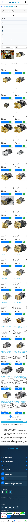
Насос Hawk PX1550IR (18, 302)
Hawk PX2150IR (3, 206)
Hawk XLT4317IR (17, 230)
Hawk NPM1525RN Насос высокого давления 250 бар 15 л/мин (20, 377)
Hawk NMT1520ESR (17, 158)
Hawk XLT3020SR (4, 158)
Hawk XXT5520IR (17, 278)
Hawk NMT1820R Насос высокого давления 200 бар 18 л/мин (7, 86)
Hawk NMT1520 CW (4, 110)
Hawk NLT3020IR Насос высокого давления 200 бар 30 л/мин (20, 352)
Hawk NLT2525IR (4, 302)
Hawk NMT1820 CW (4, 134)
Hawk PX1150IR (17, 182)
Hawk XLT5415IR (17, 254)
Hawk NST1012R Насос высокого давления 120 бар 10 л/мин (20, 327)
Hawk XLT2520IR (17, 206)
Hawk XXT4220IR (4, 278)
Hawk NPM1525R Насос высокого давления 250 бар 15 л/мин (20, 86)
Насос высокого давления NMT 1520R (7, 61)
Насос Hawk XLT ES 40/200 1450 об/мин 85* (6, 377)
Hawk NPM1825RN (4, 182)
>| (17, 416)
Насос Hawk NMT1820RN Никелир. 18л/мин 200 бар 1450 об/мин (20, 402)
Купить (4, 73)
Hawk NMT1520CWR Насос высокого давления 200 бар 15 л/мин (7, 352)
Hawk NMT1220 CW (17, 110)
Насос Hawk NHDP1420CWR (6, 326)
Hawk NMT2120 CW (17, 134)
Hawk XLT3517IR (4, 230)
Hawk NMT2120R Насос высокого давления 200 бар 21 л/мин (7, 402)
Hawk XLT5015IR (4, 254)
